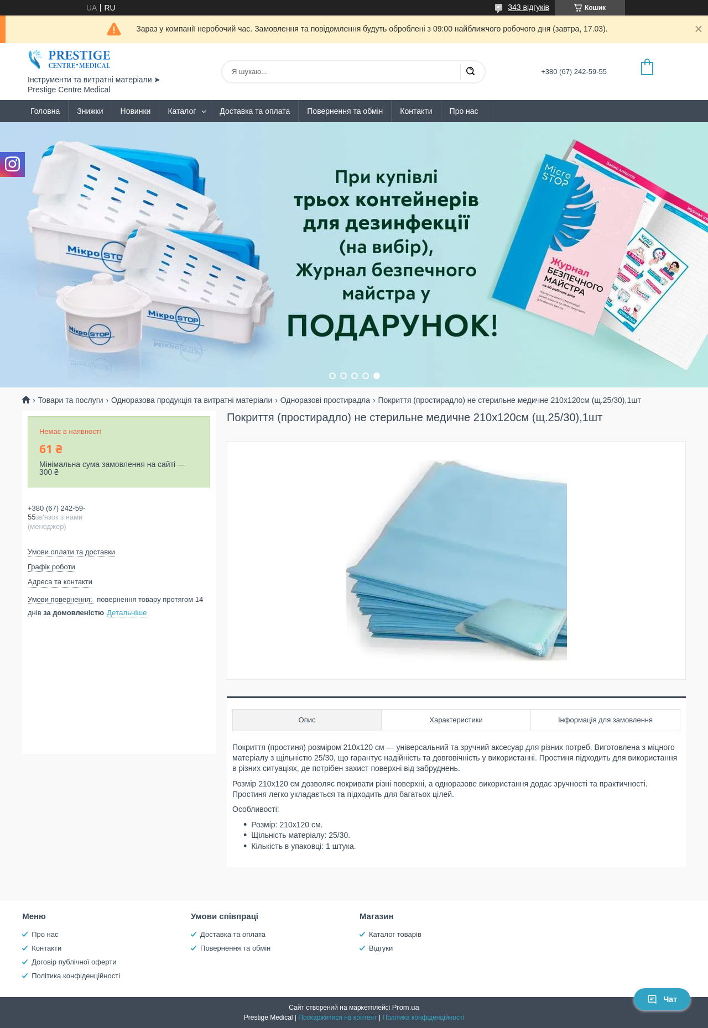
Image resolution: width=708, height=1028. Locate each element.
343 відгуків (528, 7)
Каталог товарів (395, 934)
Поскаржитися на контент (337, 1017)
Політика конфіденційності (76, 976)
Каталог (182, 111)
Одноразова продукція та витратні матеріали (191, 400)
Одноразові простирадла (325, 400)
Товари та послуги (70, 400)
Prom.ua (405, 1007)
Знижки (90, 111)
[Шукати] (470, 72)
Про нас (464, 111)
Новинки (136, 111)
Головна (45, 111)
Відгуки (381, 948)
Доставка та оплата (255, 111)
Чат (662, 999)
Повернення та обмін (345, 111)
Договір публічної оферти (74, 962)
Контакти (416, 111)
